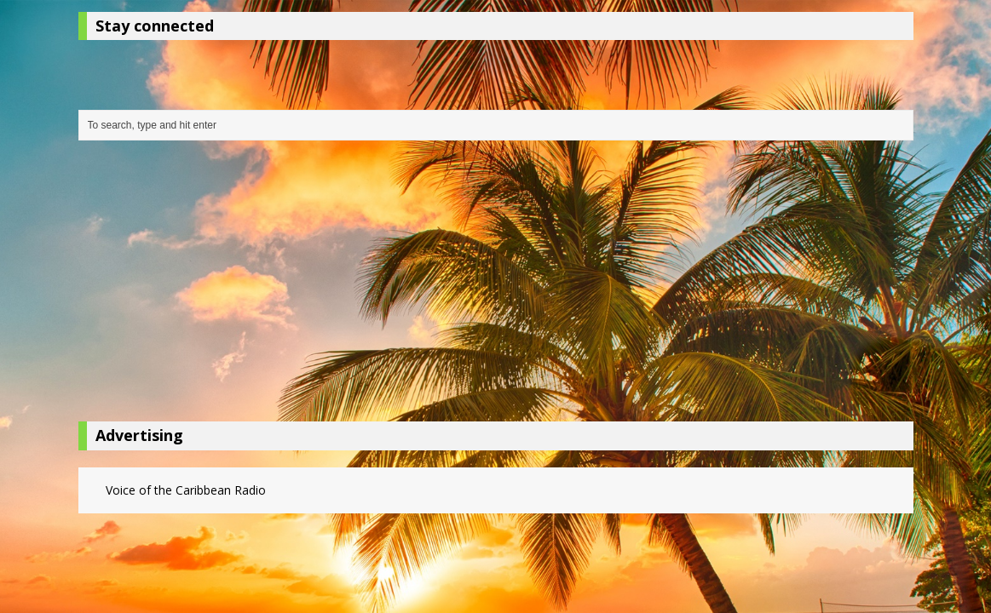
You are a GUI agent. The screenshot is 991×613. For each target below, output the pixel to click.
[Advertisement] (495, 285)
